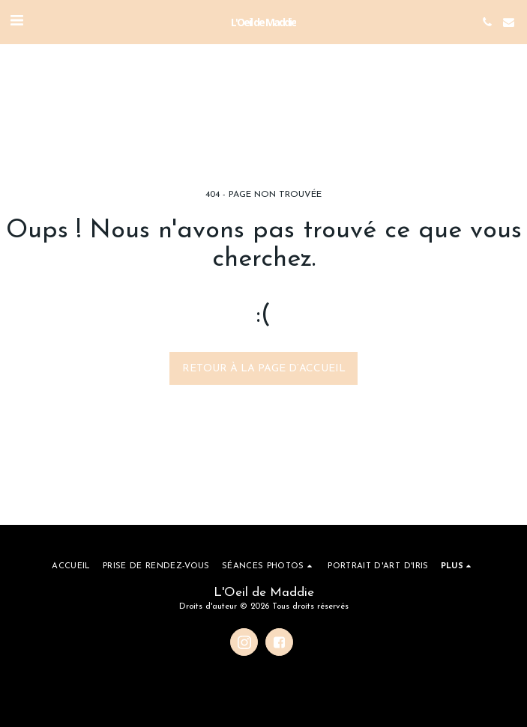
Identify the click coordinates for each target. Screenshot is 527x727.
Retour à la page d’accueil (264, 368)
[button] (16, 21)
